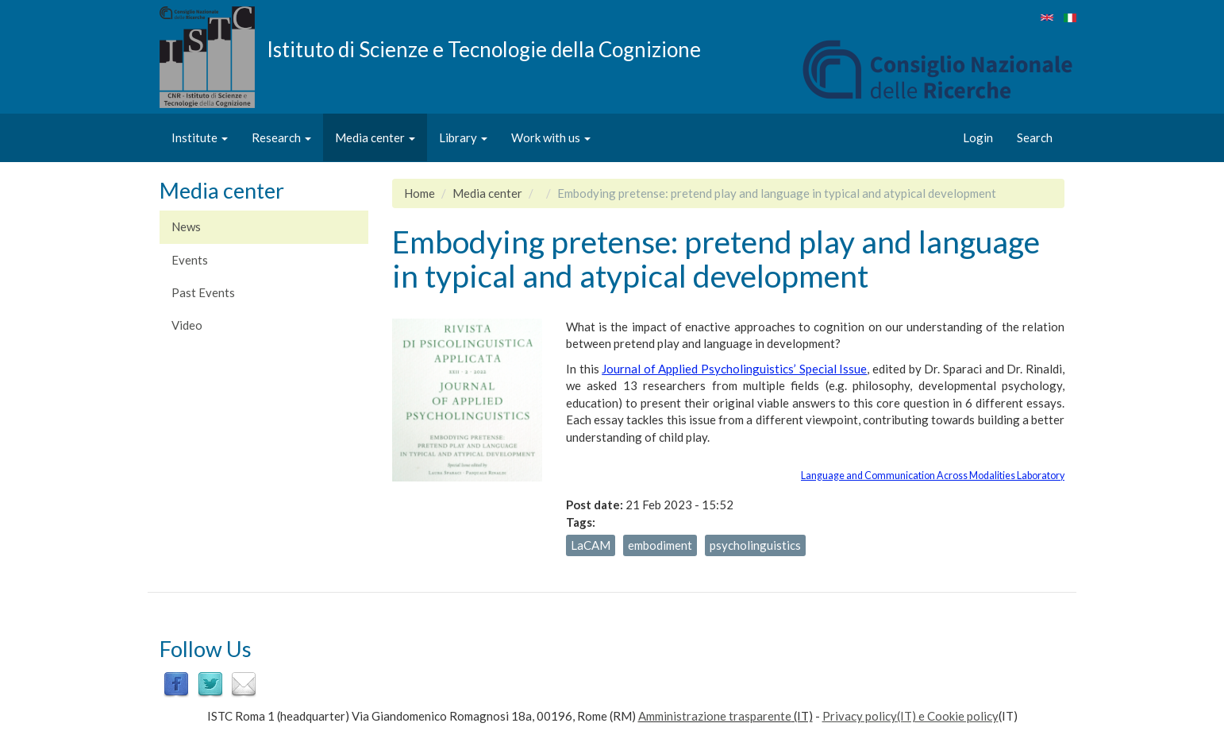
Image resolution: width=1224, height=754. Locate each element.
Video (186, 325)
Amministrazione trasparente (714, 716)
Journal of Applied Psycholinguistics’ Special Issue (734, 369)
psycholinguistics (755, 545)
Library (463, 137)
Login (978, 137)
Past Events (203, 292)
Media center (375, 137)
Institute (199, 137)
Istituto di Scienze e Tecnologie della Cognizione (484, 48)
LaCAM (590, 545)
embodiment (660, 545)
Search (1035, 137)
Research (281, 137)
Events (189, 260)
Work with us (551, 137)
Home (419, 193)
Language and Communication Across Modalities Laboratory (932, 475)
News (186, 226)
